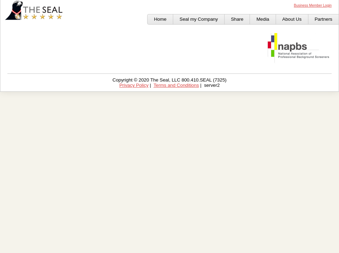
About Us (292, 19)
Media (262, 19)
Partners (323, 19)
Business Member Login (313, 5)
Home (160, 19)
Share (237, 19)
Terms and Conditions (176, 85)
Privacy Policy (134, 85)
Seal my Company (199, 19)
